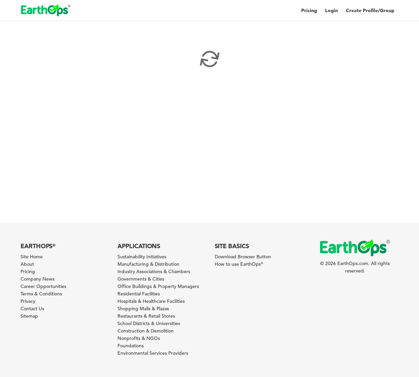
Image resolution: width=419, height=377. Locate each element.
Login (331, 10)
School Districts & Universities (148, 323)
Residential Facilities (138, 294)
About (27, 264)
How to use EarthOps (239, 264)
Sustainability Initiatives (141, 257)
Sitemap (29, 316)
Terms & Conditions (41, 294)
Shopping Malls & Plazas (143, 309)
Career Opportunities (43, 286)
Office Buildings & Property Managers (158, 286)
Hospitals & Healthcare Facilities (151, 301)
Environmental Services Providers (152, 353)
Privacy (28, 301)
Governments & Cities (140, 279)
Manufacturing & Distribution (148, 264)
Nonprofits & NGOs (138, 338)
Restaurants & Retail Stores (146, 316)
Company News (38, 279)
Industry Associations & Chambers (153, 271)
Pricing (309, 10)
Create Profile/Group (370, 10)
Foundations (130, 346)
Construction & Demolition (145, 331)
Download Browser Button (243, 257)
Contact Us (32, 309)
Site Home (32, 257)
